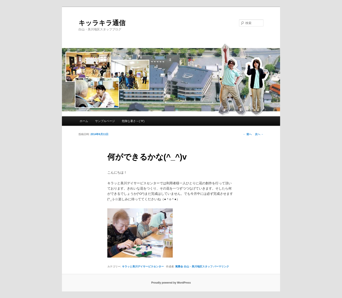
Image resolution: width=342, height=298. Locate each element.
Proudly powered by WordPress (171, 282)
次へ (259, 134)
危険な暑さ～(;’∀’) (133, 121)
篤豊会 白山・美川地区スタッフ (193, 266)
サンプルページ (105, 121)
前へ (247, 134)
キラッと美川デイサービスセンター (143, 266)
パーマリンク (221, 266)
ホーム (84, 121)
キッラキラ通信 (102, 22)
